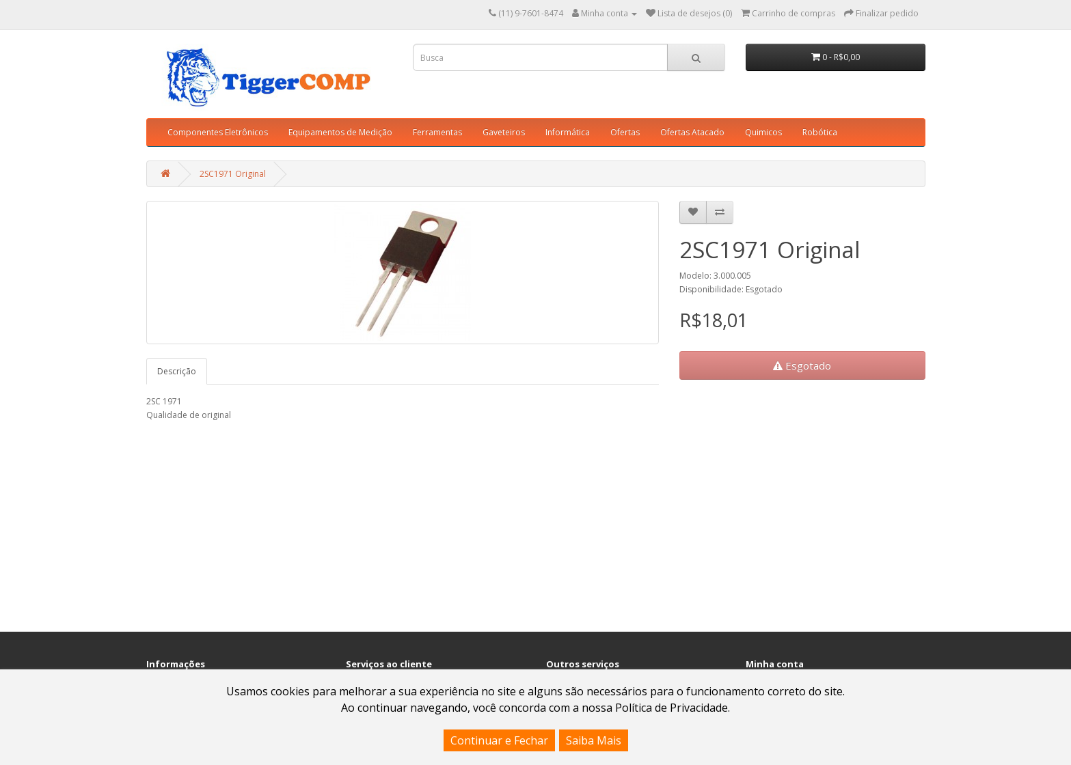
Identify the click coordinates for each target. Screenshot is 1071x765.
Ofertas (625, 132)
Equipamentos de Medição (340, 132)
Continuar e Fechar (499, 740)
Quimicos (763, 132)
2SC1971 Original (233, 174)
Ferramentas (437, 132)
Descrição (176, 371)
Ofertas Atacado (692, 132)
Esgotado (802, 365)
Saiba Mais (593, 740)
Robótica (819, 132)
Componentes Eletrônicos (217, 132)
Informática (567, 132)
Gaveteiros (504, 132)
